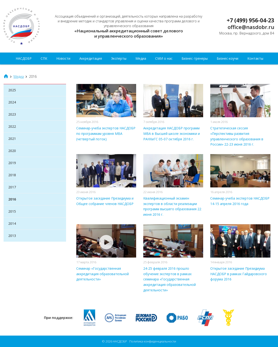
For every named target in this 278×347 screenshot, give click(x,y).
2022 (12, 126)
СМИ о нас (164, 58)
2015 (12, 211)
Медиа (140, 58)
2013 (12, 235)
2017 (12, 187)
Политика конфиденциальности (152, 341)
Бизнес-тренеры (195, 58)
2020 (12, 150)
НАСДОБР (25, 26)
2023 (12, 114)
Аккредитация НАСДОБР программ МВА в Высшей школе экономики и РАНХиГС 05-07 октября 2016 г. (171, 133)
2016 (12, 199)
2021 (12, 138)
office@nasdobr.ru (251, 26)
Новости (63, 58)
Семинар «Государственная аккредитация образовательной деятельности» (102, 274)
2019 (12, 163)
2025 (12, 90)
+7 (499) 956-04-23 (250, 20)
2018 (12, 175)
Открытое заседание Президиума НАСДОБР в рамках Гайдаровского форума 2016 (238, 274)
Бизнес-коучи (227, 58)
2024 (12, 102)
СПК (44, 58)
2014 (12, 223)
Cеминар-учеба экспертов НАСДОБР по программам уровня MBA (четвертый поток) (105, 133)
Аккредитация (90, 58)
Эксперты (118, 58)
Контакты (255, 58)
